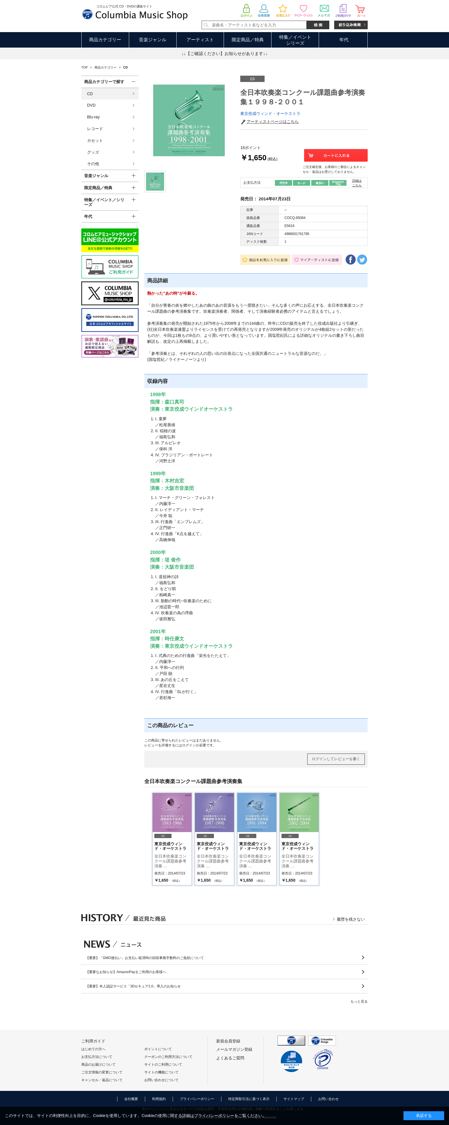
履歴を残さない (351, 919)
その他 (93, 163)
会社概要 (131, 1099)
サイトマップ (293, 1099)
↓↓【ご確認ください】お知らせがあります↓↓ (224, 53)
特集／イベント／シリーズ (104, 202)
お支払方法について (96, 1057)
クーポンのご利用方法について (168, 1057)
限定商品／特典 (248, 39)
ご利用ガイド (93, 1041)
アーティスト (200, 39)
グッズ (93, 152)
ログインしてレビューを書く (336, 759)
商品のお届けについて (98, 1065)
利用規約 (159, 1099)
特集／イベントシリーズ (295, 40)
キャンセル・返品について (102, 1080)
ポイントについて (158, 1049)
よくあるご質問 (230, 1058)
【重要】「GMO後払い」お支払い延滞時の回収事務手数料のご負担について (145, 958)
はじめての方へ (93, 1049)
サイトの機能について (161, 1072)
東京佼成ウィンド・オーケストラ (270, 113)
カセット (95, 140)
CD (90, 93)
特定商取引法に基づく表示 (248, 1099)
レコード (95, 128)
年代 (343, 39)
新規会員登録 (228, 1041)
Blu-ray (93, 117)
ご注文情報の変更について (102, 1072)
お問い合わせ (328, 1099)
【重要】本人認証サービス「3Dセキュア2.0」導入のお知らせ (133, 986)
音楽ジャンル (152, 39)
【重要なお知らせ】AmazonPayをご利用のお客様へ (126, 972)
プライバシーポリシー (197, 1099)
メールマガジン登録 (234, 1049)
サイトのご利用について (163, 1065)
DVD (91, 105)
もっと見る (359, 1001)
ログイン (189, 745)
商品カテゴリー (105, 39)
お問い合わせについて (161, 1080)
